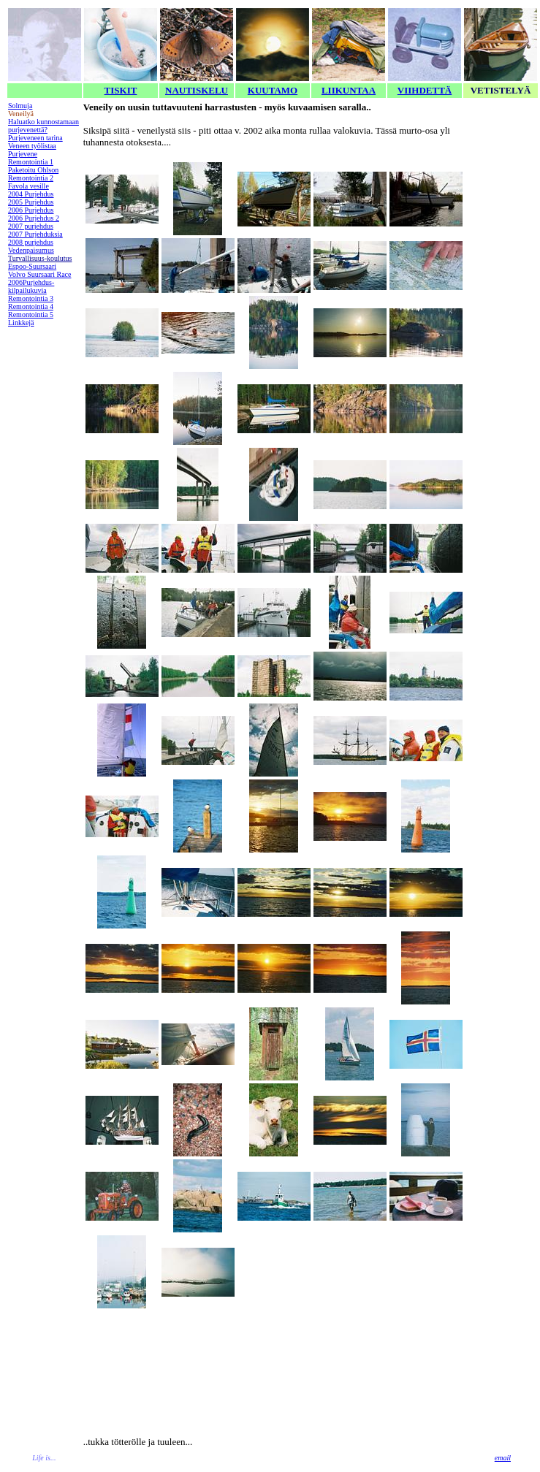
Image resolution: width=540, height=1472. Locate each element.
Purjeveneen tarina (35, 138)
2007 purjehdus (30, 226)
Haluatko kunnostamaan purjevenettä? (43, 126)
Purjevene (22, 154)
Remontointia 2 (30, 178)
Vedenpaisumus (31, 250)
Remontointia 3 (30, 298)
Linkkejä (21, 323)
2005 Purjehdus (31, 202)
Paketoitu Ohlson (33, 170)
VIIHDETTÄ (425, 90)
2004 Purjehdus (31, 194)
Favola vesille (28, 186)
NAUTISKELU (196, 90)
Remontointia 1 (30, 162)
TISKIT (120, 90)
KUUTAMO (272, 90)
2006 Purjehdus (31, 210)
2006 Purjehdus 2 (33, 218)
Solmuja (20, 106)
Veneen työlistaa (32, 146)
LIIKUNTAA (349, 90)
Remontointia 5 (30, 314)
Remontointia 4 (30, 306)
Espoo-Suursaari (32, 266)
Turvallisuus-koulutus (40, 258)
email (503, 1458)
